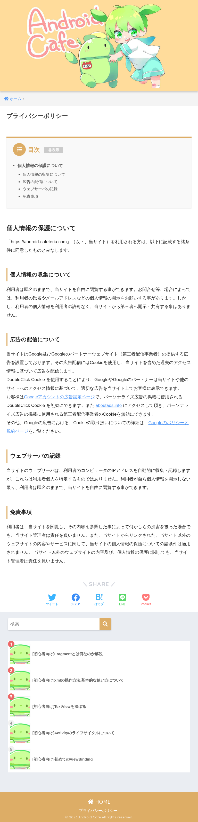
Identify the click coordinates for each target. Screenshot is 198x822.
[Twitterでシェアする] (52, 600)
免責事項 (30, 196)
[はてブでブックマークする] (99, 600)
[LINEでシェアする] (122, 600)
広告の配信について (40, 181)
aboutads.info (109, 405)
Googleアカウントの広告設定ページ (59, 396)
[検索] (105, 623)
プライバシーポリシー (98, 810)
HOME (99, 801)
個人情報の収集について (44, 174)
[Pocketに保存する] (146, 600)
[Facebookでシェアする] (75, 600)
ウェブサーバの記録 (40, 189)
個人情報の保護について (40, 165)
